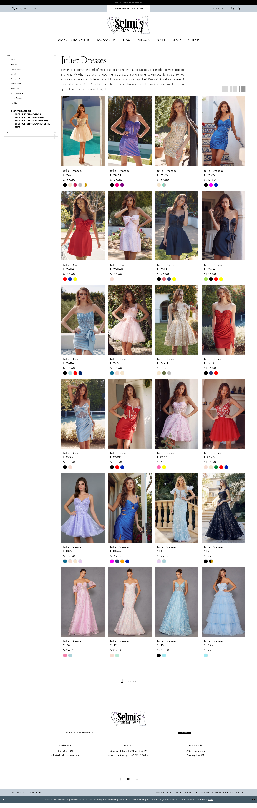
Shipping (240, 797)
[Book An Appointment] (128, 10)
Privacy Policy (163, 797)
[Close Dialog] (5, 804)
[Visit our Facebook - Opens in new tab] (120, 783)
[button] (218, 10)
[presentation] (83, 133)
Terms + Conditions (183, 797)
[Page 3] (126, 682)
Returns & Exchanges (222, 797)
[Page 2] (121, 682)
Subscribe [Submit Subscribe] (173, 735)
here (210, 804)
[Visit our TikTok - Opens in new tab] (137, 783)
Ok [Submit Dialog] (251, 804)
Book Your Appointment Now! (149, 3)
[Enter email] (126, 736)
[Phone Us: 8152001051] (24, 10)
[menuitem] (24, 10)
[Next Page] (146, 682)
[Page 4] (130, 682)
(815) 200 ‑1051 (65, 755)
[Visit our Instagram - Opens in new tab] (128, 783)
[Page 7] (141, 682)
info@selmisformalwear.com (65, 760)
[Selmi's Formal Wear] (129, 27)
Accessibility (202, 797)
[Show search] (232, 10)
